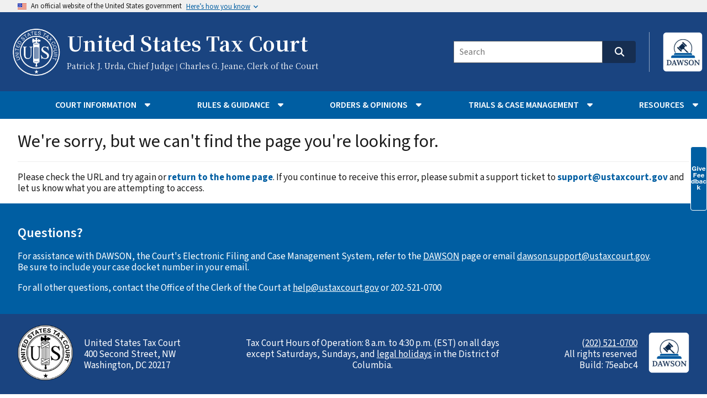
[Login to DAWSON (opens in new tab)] (676, 52)
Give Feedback (698, 178)
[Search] (528, 52)
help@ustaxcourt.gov (336, 288)
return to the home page (220, 177)
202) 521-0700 (611, 343)
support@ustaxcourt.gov (612, 177)
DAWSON (441, 256)
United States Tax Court (187, 45)
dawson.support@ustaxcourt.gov (583, 256)
